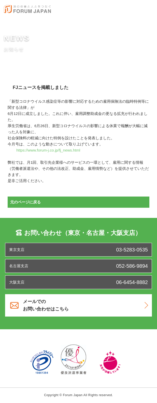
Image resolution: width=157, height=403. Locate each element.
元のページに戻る (25, 202)
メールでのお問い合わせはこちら (85, 305)
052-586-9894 (132, 266)
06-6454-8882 (132, 282)
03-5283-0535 (132, 249)
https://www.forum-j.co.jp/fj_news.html (48, 150)
